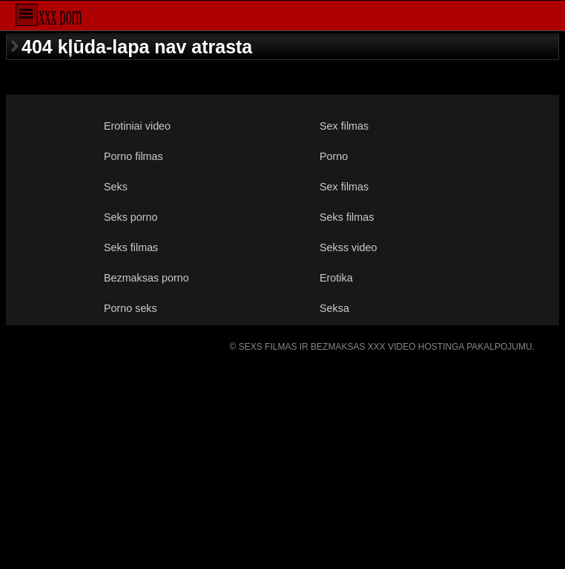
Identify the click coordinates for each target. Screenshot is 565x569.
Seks (116, 187)
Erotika (336, 278)
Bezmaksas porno (146, 278)
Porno (334, 156)
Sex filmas (344, 126)
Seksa (334, 308)
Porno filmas (133, 156)
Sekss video (348, 247)
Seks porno (131, 217)
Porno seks (130, 308)
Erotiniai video (137, 126)
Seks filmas (347, 217)
